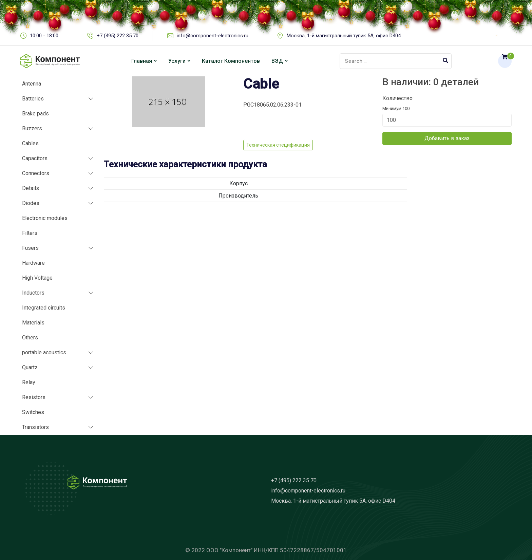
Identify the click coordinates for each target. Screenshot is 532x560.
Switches (33, 412)
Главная (141, 61)
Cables (30, 143)
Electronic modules (45, 218)
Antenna (31, 83)
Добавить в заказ (447, 138)
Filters (29, 233)
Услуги (177, 61)
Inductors (33, 293)
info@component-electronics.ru (308, 490)
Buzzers (32, 128)
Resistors (33, 397)
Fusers (30, 248)
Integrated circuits (43, 307)
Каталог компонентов (231, 61)
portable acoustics (44, 352)
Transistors (35, 427)
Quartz (30, 367)
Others (30, 337)
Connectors (35, 173)
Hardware (33, 263)
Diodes (30, 203)
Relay (28, 382)
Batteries (33, 98)
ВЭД (277, 61)
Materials (33, 322)
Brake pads (35, 113)
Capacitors (35, 158)
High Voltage (37, 278)
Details (30, 188)
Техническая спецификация (278, 145)
